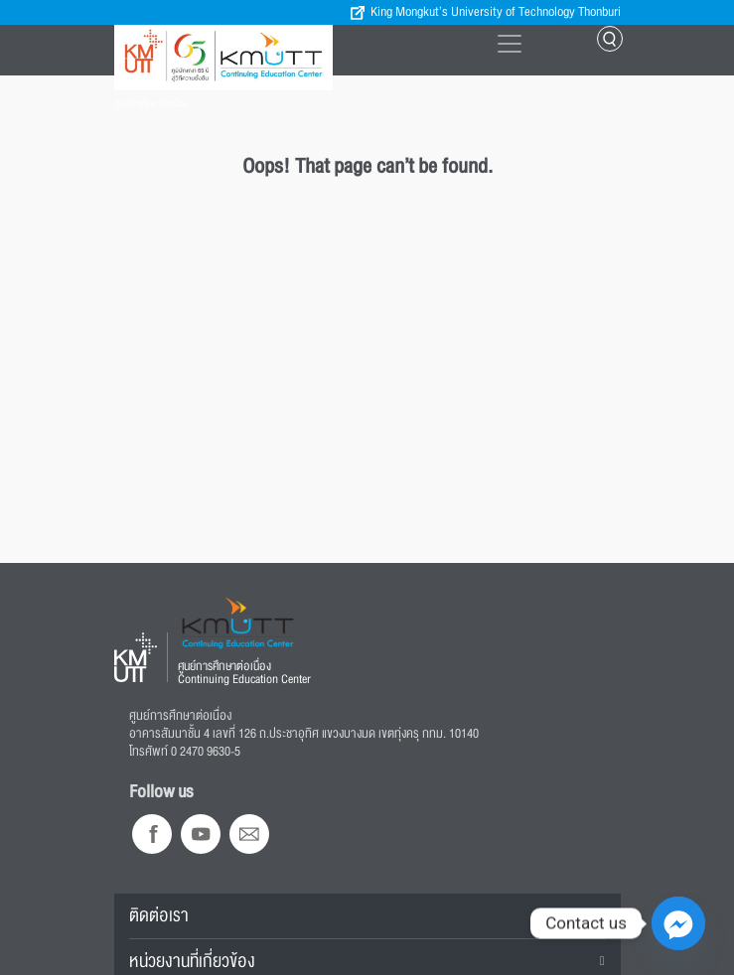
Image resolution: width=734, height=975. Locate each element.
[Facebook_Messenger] (678, 923)
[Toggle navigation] (509, 44)
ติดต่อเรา (159, 915)
